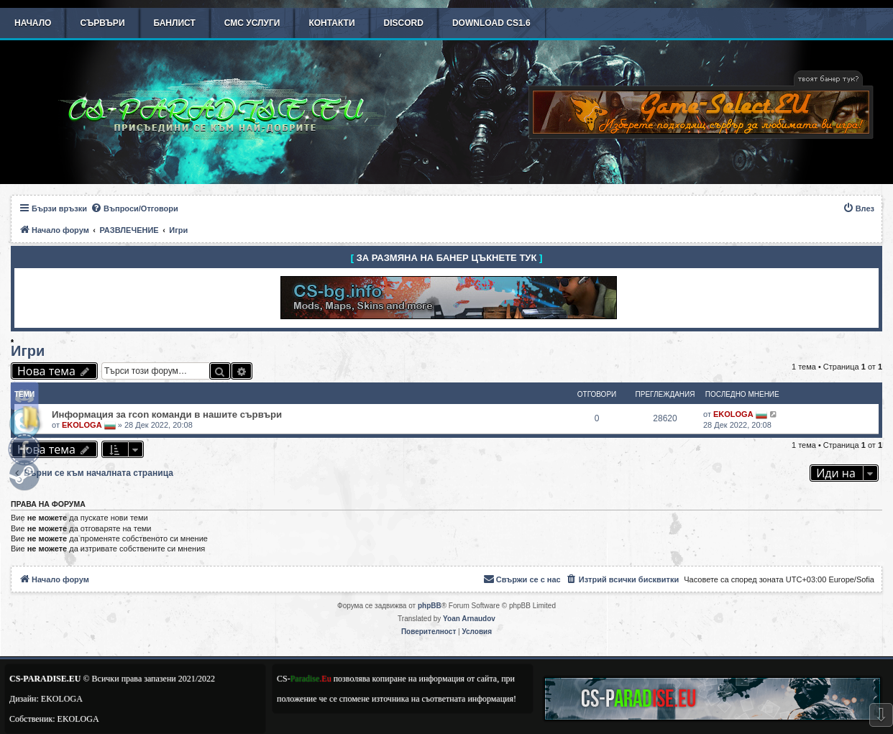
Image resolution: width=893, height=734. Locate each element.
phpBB (429, 606)
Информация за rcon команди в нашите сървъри (167, 414)
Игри (28, 351)
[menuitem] (134, 208)
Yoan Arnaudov (469, 619)
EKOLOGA (82, 425)
